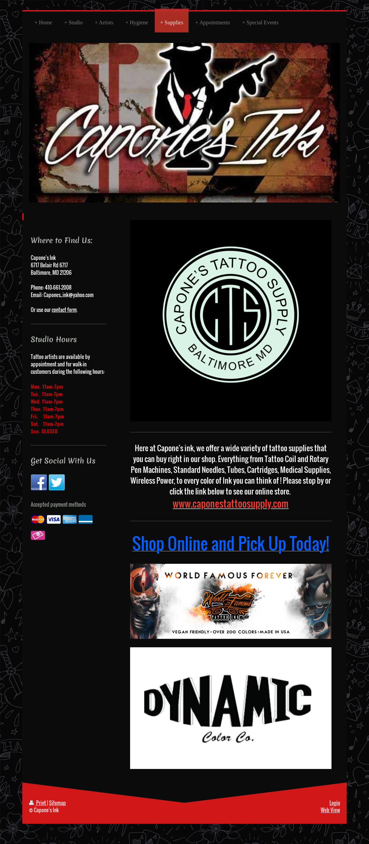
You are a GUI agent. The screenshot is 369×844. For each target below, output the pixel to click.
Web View (330, 810)
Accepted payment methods (58, 504)
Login (334, 802)
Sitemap (57, 802)
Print (38, 802)
